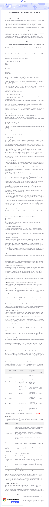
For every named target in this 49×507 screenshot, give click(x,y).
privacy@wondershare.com (25, 497)
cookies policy (37, 413)
